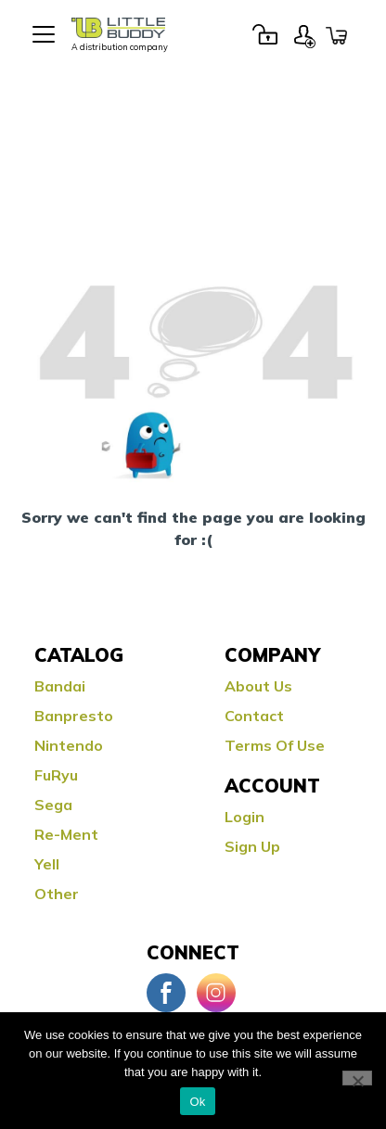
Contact (254, 715)
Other (56, 893)
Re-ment (66, 834)
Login (264, 34)
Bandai (59, 686)
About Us (258, 686)
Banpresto (73, 715)
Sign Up (304, 34)
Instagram (216, 992)
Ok (197, 1102)
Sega (53, 804)
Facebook (166, 992)
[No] (357, 1078)
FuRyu (56, 775)
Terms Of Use (275, 745)
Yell (46, 864)
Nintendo (68, 745)
